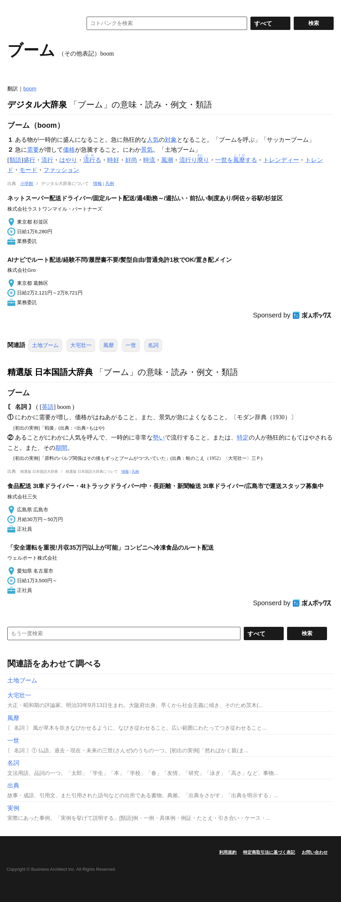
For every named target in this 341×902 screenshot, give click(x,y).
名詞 (153, 345)
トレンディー (281, 160)
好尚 (131, 160)
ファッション (61, 170)
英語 (48, 407)
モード (28, 170)
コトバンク (40, 23)
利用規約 (227, 852)
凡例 (109, 183)
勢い (159, 437)
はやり (68, 160)
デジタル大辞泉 (37, 104)
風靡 (108, 345)
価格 (69, 149)
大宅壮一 (81, 345)
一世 (131, 345)
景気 (147, 149)
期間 (61, 448)
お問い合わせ (315, 852)
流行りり (194, 160)
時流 (149, 160)
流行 (47, 160)
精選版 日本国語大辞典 (50, 372)
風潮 (167, 160)
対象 (171, 139)
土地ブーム (45, 345)
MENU (14, 6)
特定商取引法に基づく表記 (269, 852)
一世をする (236, 160)
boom (29, 88)
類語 (15, 160)
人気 (153, 139)
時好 (113, 160)
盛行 (29, 160)
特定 (243, 437)
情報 (97, 183)
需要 (33, 149)
